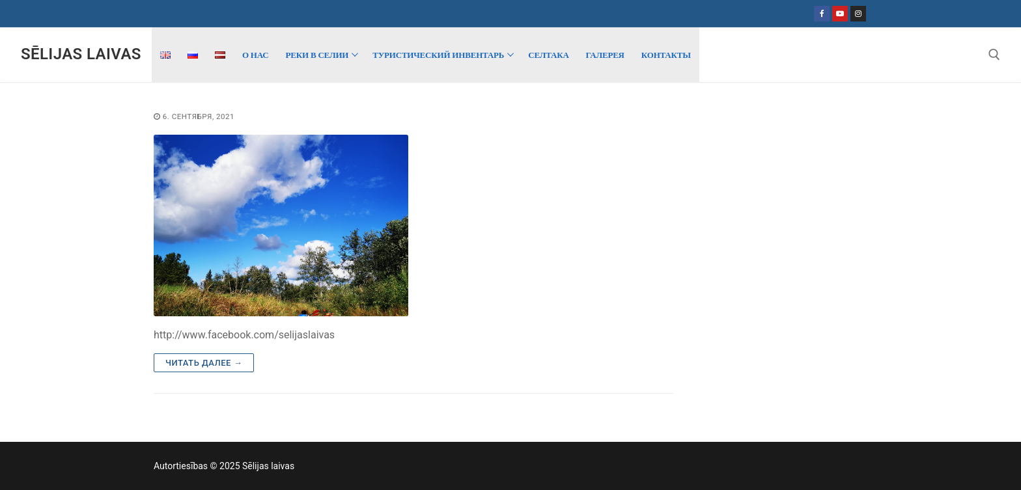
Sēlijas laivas (81, 54)
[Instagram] (858, 13)
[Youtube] (840, 13)
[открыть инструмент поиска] (994, 55)
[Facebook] (822, 13)
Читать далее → (203, 363)
